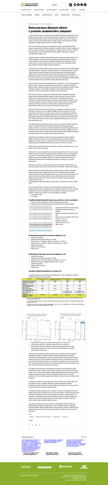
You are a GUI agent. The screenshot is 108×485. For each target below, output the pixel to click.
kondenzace (65, 416)
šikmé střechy (57, 416)
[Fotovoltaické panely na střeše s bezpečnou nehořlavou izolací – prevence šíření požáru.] (54, 445)
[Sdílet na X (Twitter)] (32, 425)
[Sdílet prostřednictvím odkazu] (39, 425)
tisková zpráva (76, 15)
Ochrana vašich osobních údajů (29, 475)
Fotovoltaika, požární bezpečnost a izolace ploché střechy (52, 453)
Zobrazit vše (83, 436)
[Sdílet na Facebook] (29, 425)
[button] (26, 10)
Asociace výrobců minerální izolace (43, 416)
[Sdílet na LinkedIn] (36, 425)
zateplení (31, 416)
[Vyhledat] (59, 4)
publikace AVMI (65, 15)
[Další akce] (78, 24)
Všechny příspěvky (27, 15)
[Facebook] (78, 4)
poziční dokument (47, 15)
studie (56, 15)
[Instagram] (81, 4)
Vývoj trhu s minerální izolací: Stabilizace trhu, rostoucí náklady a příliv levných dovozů (75, 453)
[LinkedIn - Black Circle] (85, 4)
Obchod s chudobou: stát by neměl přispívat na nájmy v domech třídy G (30, 453)
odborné (37, 15)
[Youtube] (75, 4)
